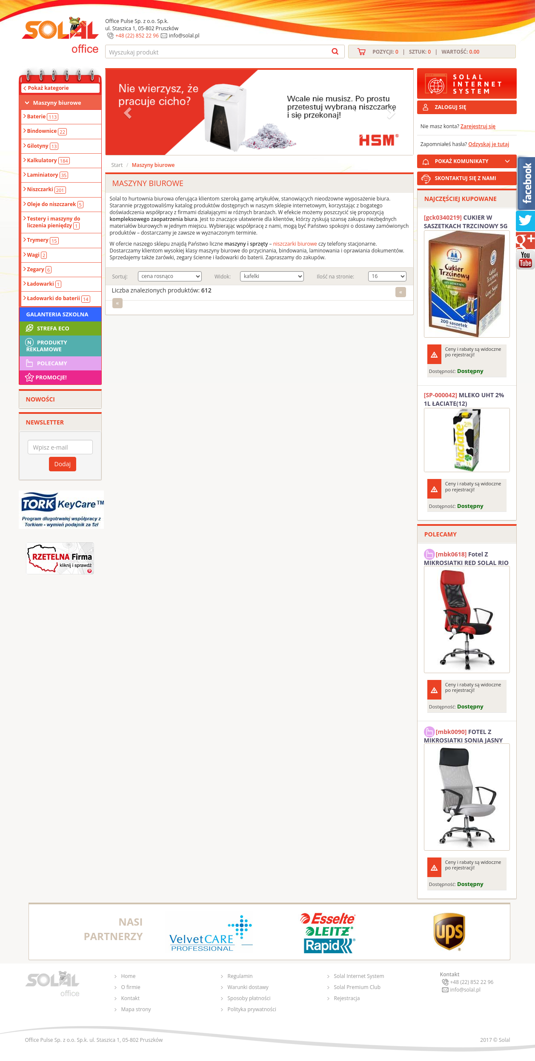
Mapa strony (136, 1009)
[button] (129, 112)
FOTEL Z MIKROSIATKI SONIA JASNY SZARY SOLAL (463, 734)
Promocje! (45, 377)
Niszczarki (46, 189)
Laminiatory (48, 175)
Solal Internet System (359, 976)
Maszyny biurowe (57, 102)
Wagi (37, 255)
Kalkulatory (48, 160)
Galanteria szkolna (57, 314)
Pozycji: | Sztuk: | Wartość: (425, 51)
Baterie (43, 116)
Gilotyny (43, 146)
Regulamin (240, 976)
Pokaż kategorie (48, 88)
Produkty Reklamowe (45, 345)
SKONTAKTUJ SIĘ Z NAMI (465, 178)
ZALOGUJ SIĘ (450, 107)
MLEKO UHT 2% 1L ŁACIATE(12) (464, 399)
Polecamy (45, 363)
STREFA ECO (46, 328)
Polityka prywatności (252, 1009)
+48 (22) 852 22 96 (137, 35)
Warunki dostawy (248, 987)
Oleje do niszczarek (55, 204)
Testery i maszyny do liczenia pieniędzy (53, 222)
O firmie (130, 987)
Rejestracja (347, 998)
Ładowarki (44, 284)
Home (128, 976)
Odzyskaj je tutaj (488, 144)
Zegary (39, 269)
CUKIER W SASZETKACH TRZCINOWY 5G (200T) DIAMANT (466, 221)
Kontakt (130, 998)
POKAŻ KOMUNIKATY (474, 160)
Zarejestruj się (478, 126)
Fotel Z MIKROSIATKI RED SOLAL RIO (466, 557)
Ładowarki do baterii (58, 298)
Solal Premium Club (357, 987)
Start (117, 165)
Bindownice (47, 131)
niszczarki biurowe (295, 243)
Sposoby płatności (249, 998)
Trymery (43, 240)
